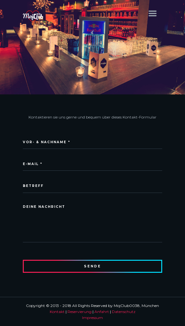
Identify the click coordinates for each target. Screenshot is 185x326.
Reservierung (79, 311)
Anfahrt (101, 311)
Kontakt (57, 311)
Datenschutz (124, 311)
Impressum (92, 317)
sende (92, 266)
